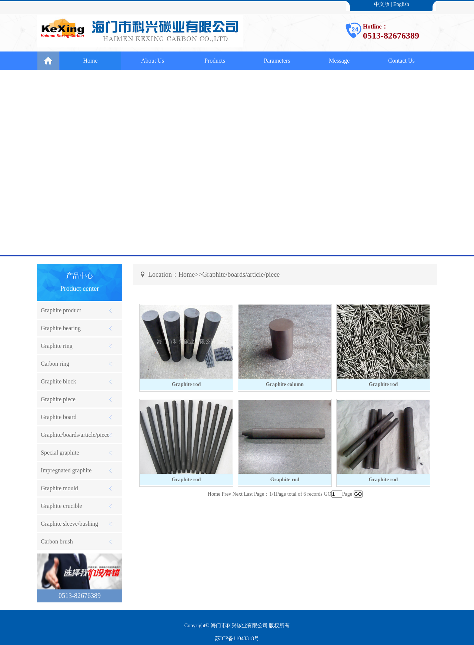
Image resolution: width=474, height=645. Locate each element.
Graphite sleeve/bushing (69, 524)
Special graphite (60, 452)
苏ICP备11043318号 (237, 638)
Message (339, 60)
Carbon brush (57, 541)
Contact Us (401, 60)
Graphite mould (59, 488)
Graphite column (285, 384)
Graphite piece (58, 399)
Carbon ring (55, 363)
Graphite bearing (61, 328)
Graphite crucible (61, 506)
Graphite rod (186, 384)
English (401, 4)
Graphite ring (57, 346)
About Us (152, 60)
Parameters (277, 60)
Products (214, 60)
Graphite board (58, 417)
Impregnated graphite (66, 470)
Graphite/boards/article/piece (75, 435)
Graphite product (61, 310)
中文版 (382, 4)
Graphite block (58, 381)
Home (90, 60)
